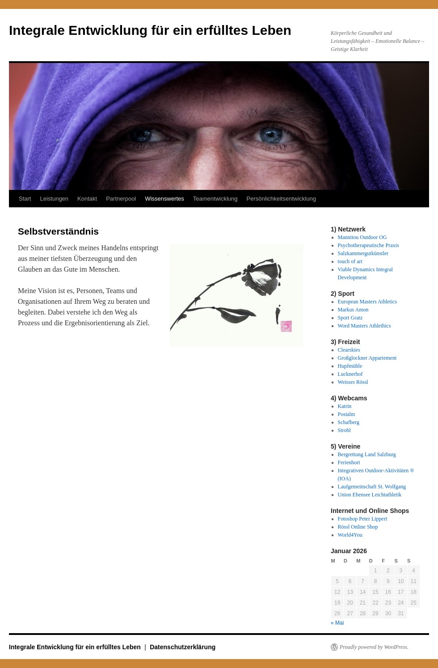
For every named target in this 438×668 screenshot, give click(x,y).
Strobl (344, 430)
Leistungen (54, 198)
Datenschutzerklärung (182, 647)
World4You (350, 535)
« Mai (337, 623)
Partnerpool (121, 198)
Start (25, 198)
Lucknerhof (350, 374)
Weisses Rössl (353, 382)
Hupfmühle (350, 366)
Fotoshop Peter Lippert (362, 519)
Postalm (346, 414)
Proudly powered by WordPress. (374, 647)
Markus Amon (353, 310)
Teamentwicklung (215, 198)
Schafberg (348, 422)
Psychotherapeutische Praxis (368, 245)
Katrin (345, 406)
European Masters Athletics (367, 301)
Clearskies (349, 350)
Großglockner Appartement (367, 358)
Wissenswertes (164, 198)
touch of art (350, 261)
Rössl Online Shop (358, 527)
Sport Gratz (350, 318)
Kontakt (87, 198)
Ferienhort (349, 462)
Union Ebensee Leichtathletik (370, 495)
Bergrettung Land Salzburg (367, 454)
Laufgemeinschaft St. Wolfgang (372, 486)
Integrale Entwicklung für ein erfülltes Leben (150, 30)
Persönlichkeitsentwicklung (281, 198)
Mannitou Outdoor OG (362, 237)
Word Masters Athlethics (364, 326)
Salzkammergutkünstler (363, 253)
